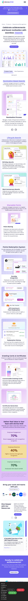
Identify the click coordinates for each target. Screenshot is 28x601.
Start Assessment (13, 12)
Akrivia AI (14, 75)
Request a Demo (14, 46)
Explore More (18, 512)
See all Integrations (14, 487)
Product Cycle (9, 71)
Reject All (20, 590)
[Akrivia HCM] (7, 2)
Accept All (12, 593)
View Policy (10, 590)
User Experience (18, 71)
